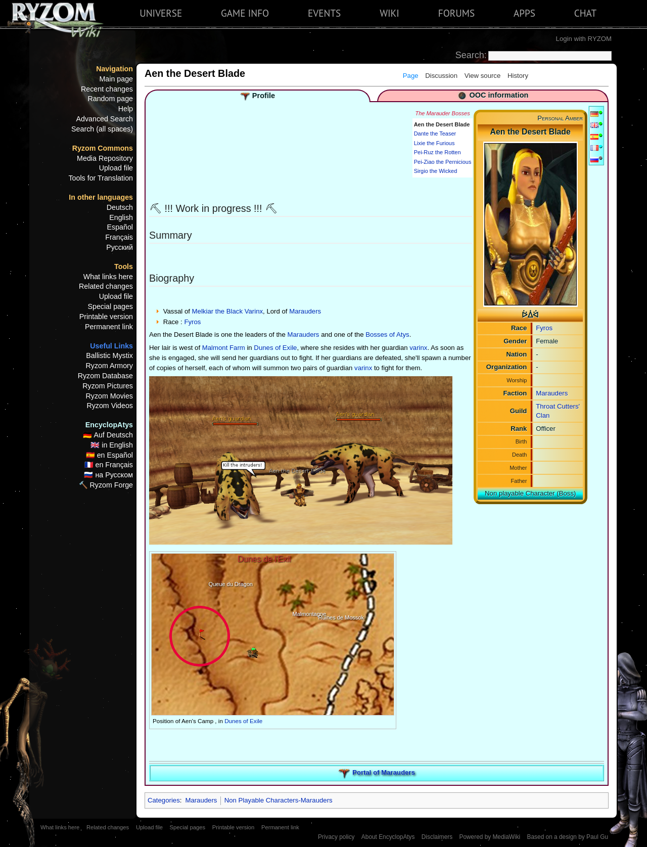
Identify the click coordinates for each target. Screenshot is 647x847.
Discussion (441, 75)
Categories (164, 800)
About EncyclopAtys (388, 836)
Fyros (544, 328)
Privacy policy (336, 836)
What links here (108, 277)
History (517, 75)
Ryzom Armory (109, 366)
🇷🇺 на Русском (108, 475)
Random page (110, 99)
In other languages (101, 197)
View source (483, 75)
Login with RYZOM (584, 38)
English (121, 217)
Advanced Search (104, 119)
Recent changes (107, 89)
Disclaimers (437, 836)
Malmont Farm (223, 347)
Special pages (110, 306)
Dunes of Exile (275, 347)
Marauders (552, 393)
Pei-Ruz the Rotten (437, 152)
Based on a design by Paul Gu (567, 836)
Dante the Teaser (435, 133)
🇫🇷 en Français (108, 465)
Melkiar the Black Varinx (227, 311)
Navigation (114, 69)
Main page (116, 79)
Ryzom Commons (102, 148)
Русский (119, 247)
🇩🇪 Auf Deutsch (108, 435)
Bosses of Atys (387, 334)
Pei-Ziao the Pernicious (443, 162)
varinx (418, 347)
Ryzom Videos (109, 406)
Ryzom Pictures (107, 386)
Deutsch (120, 207)
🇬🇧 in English (111, 445)
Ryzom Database (105, 376)
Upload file (116, 168)
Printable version (106, 317)
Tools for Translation (100, 178)
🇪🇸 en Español (109, 455)
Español (120, 227)
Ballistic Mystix (109, 355)
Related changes (106, 286)
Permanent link (109, 327)
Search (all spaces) (102, 129)
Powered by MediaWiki (489, 836)
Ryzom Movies (109, 396)
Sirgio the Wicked (435, 171)
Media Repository (105, 158)
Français (119, 237)
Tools (123, 266)
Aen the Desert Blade (442, 124)
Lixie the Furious (434, 143)
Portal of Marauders (383, 772)
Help (125, 109)
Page (411, 75)
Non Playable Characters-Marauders (278, 800)
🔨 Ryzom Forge (106, 485)
